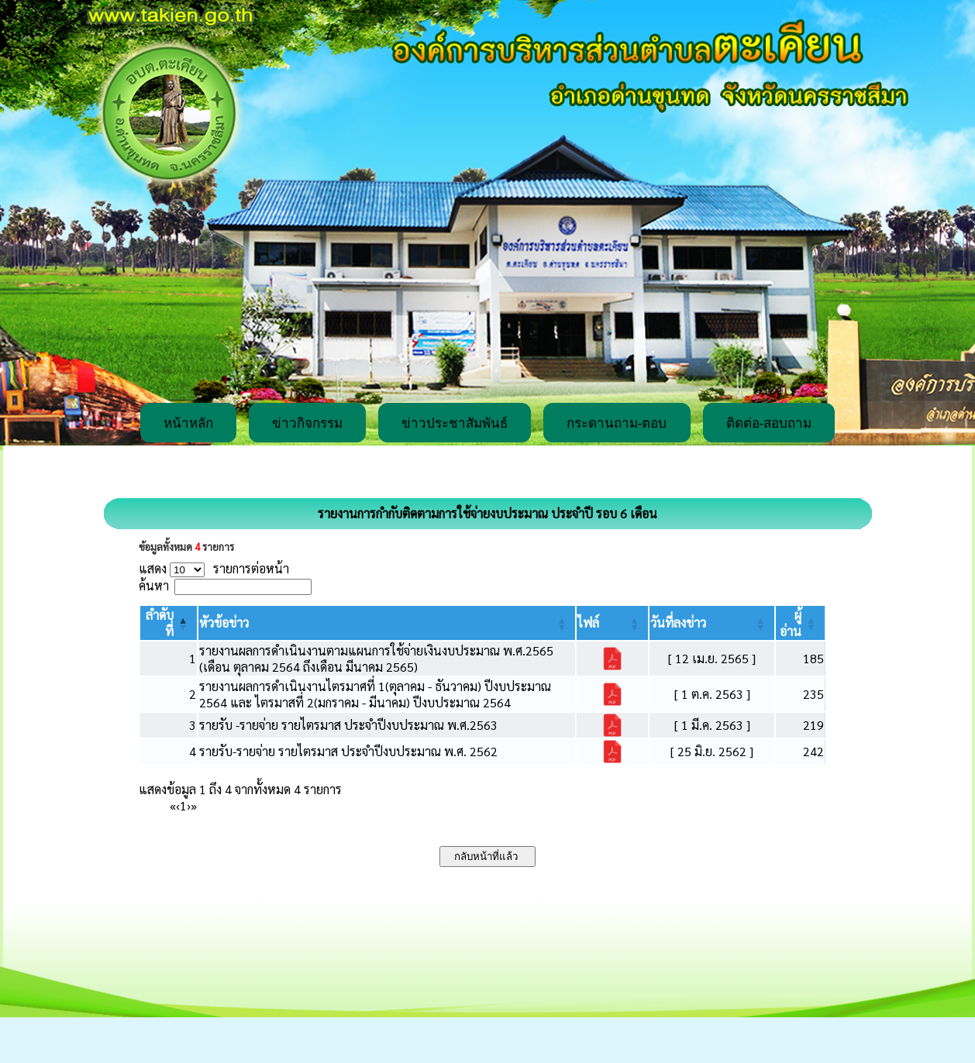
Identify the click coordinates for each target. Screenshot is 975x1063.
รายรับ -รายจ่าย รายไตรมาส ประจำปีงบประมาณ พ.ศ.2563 (348, 725)
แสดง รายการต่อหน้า (214, 568)
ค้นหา (154, 585)
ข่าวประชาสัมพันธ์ (454, 423)
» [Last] (194, 805)
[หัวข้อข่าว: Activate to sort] (387, 623)
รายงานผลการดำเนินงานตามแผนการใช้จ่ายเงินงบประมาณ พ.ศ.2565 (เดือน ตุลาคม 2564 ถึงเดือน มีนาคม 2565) (376, 658)
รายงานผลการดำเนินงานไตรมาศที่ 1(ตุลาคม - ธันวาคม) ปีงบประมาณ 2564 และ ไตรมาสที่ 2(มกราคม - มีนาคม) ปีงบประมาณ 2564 (375, 694)
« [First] (173, 805)
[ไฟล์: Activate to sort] (612, 623)
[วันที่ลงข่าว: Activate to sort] (711, 623)
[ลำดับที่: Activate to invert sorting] (168, 623)
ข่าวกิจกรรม (307, 423)
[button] (224, 622)
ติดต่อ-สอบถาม (769, 423)
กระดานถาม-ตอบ (617, 423)
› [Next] (189, 805)
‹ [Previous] (178, 805)
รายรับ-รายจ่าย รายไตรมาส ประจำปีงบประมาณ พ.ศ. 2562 (348, 751)
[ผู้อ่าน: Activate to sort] (800, 623)
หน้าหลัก (188, 423)
